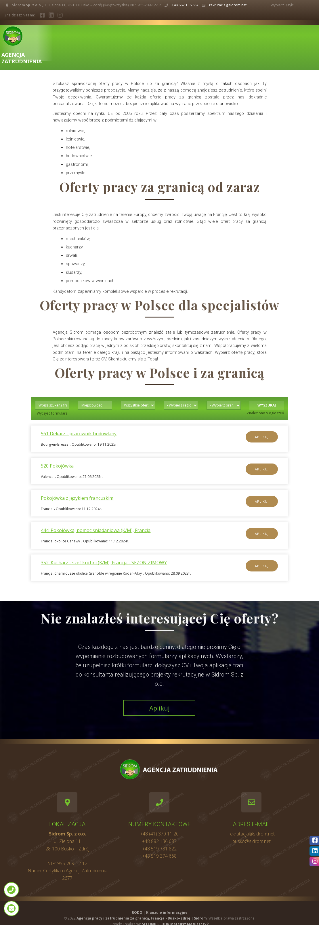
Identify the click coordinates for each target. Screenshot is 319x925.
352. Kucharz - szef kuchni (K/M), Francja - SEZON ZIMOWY (104, 562)
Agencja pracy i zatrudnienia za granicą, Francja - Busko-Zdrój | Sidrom (142, 918)
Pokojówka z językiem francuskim (77, 498)
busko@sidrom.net (251, 841)
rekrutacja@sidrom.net (228, 5)
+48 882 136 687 (185, 5)
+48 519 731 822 (159, 849)
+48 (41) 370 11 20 (159, 834)
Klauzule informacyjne (167, 912)
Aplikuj (262, 437)
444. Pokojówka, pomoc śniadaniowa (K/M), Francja (95, 530)
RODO (137, 912)
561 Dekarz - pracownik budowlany (78, 433)
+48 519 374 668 (159, 856)
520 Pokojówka (57, 466)
